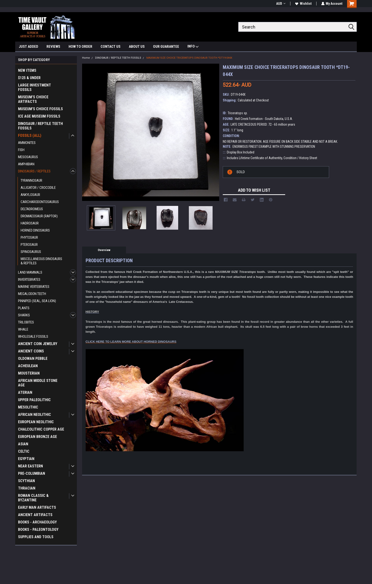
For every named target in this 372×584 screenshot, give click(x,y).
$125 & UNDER (29, 78)
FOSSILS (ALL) (29, 135)
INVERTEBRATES (29, 279)
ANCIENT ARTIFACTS (35, 515)
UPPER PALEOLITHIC (34, 400)
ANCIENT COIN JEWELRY (37, 344)
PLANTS (23, 308)
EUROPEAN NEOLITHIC (36, 422)
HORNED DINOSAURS (35, 230)
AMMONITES (27, 143)
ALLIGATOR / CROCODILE (38, 187)
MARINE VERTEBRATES (33, 287)
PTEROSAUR (29, 244)
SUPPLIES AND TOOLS (35, 537)
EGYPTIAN (26, 458)
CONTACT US (111, 46)
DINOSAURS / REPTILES (34, 171)
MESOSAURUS (28, 157)
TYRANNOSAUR (31, 180)
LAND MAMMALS (30, 272)
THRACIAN (26, 488)
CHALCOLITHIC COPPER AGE (41, 429)
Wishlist (303, 3)
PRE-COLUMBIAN (31, 473)
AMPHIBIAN (26, 164)
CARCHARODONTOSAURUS (40, 202)
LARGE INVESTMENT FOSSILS (34, 87)
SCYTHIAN (26, 481)
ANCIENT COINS (31, 351)
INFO (193, 47)
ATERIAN (25, 392)
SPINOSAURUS (31, 252)
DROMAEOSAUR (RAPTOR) (39, 216)
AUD (280, 3)
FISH (21, 150)
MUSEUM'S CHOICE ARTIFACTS (33, 99)
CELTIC (23, 451)
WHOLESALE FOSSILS (33, 336)
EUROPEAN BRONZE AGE (37, 436)
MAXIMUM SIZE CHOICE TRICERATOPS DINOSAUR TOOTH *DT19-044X (189, 57)
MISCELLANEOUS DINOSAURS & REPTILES (41, 261)
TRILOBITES (26, 322)
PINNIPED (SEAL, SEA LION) (37, 301)
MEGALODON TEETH (32, 294)
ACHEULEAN (28, 366)
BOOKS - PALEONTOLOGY (38, 529)
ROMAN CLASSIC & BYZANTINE (33, 497)
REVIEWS (53, 46)
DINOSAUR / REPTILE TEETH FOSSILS (40, 125)
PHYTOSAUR (29, 237)
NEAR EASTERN (30, 466)
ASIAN (23, 444)
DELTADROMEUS (32, 209)
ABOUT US (137, 46)
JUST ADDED (28, 46)
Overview (104, 250)
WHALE (23, 329)
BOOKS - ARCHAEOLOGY (37, 522)
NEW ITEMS (27, 70)
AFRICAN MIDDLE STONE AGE (37, 382)
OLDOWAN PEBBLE (32, 358)
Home (86, 57)
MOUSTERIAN (29, 373)
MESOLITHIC (28, 407)
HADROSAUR (30, 223)
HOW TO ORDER (80, 46)
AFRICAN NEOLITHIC (34, 414)
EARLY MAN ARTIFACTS (37, 507)
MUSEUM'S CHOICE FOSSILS (40, 109)
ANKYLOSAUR (30, 195)
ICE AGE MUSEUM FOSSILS (39, 116)
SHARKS (24, 315)
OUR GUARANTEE (166, 46)
